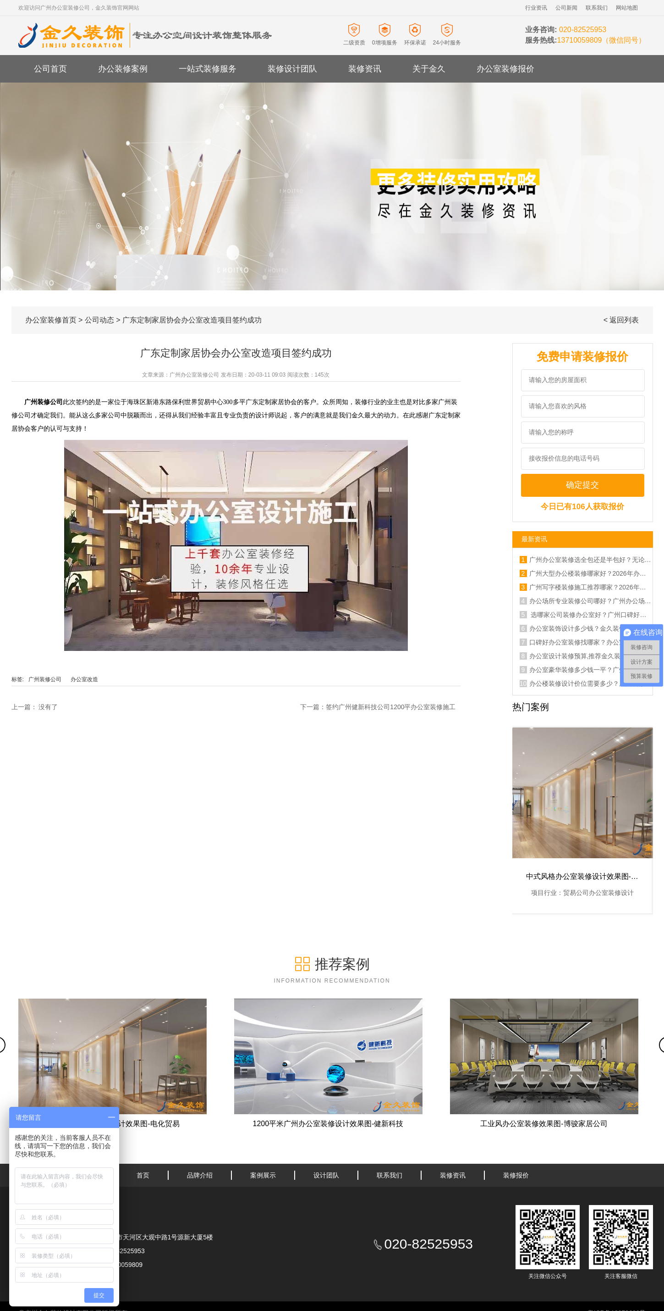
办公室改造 (84, 679)
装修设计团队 (292, 68)
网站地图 (627, 8)
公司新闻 (566, 8)
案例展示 (263, 1175)
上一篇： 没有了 (34, 707)
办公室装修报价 (505, 68)
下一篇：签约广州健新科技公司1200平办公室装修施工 (377, 707)
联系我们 (597, 8)
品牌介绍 (200, 1175)
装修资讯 (364, 68)
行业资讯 (536, 8)
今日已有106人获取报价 (582, 506)
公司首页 (50, 68)
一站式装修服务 (207, 68)
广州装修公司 (44, 679)
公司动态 (99, 320)
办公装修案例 (123, 68)
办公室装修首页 (51, 320)
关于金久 (428, 68)
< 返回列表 (621, 320)
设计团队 (326, 1175)
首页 (143, 1175)
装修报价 (516, 1175)
